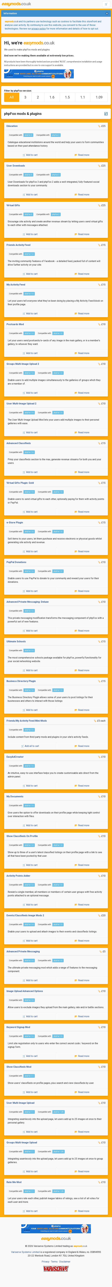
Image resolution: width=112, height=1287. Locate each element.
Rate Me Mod (14, 1182)
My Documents (15, 796)
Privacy (45, 1261)
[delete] (106, 13)
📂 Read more (82, 155)
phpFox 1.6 (29, 254)
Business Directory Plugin (21, 681)
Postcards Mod (15, 324)
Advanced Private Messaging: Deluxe (28, 601)
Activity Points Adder (18, 875)
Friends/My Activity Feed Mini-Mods (27, 720)
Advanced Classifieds (19, 443)
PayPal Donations (16, 562)
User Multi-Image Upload (20, 1102)
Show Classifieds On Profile (22, 836)
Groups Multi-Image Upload (22, 1142)
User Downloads (16, 165)
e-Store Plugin (15, 522)
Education (12, 126)
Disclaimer (64, 1261)
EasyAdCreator (15, 756)
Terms (54, 1261)
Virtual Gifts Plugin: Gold (20, 482)
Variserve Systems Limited (25, 1252)
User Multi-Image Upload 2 (21, 403)
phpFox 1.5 (58, 333)
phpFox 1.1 (29, 1076)
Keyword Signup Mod (18, 1027)
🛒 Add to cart (30, 155)
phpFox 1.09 (58, 1112)
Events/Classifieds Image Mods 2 (25, 915)
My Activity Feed (16, 284)
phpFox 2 (55, 135)
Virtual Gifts (13, 205)
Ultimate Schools (16, 641)
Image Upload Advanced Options (25, 991)
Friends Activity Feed (18, 245)
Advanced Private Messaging (23, 951)
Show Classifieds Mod (19, 1066)
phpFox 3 (28, 135)
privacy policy (39, 28)
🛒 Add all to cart (30, 746)
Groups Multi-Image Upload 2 (23, 364)
